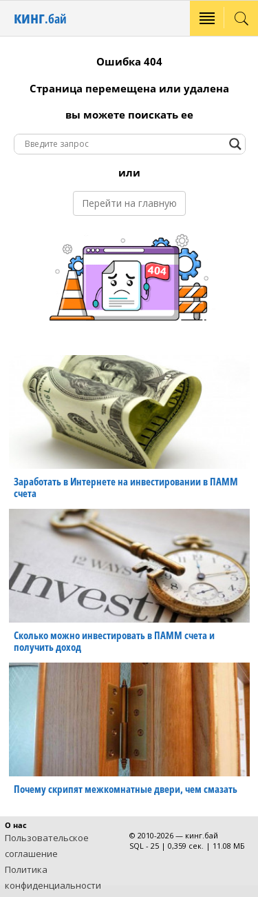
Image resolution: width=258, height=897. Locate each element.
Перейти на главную (129, 203)
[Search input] (123, 144)
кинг (40, 17)
